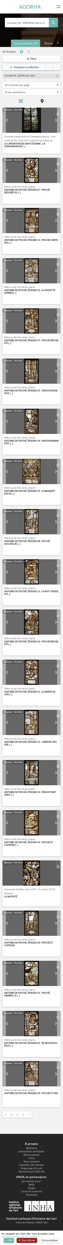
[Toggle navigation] (59, 6)
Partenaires (31, 1195)
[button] (7, 120)
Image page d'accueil (31, 1168)
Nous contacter (32, 1161)
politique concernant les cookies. (20, 1236)
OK (8, 1240)
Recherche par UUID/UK (31, 1171)
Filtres (31, 58)
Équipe (31, 1188)
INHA (31, 1185)
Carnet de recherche (31, 1191)
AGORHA (30, 7)
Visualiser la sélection (24, 67)
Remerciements (31, 1155)
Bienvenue (31, 1148)
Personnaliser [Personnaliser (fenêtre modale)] (49, 1240)
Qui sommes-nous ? (31, 1181)
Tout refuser (26, 1240)
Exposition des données (31, 1165)
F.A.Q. (32, 1158)
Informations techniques (31, 1151)
